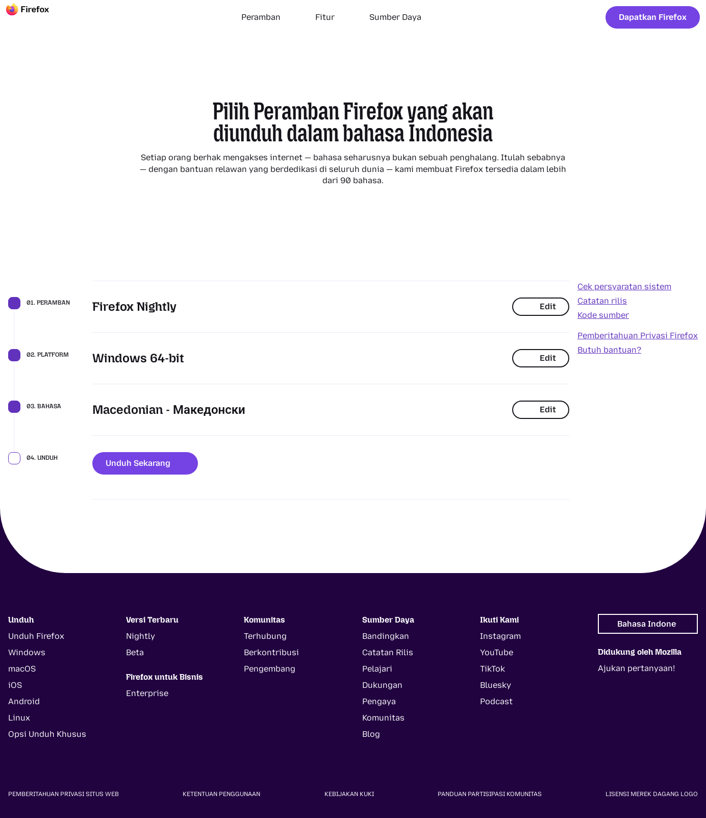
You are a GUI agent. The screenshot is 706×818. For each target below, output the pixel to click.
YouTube (496, 652)
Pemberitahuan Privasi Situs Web (63, 794)
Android (24, 701)
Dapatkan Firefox (653, 17)
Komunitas (383, 718)
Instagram (500, 636)
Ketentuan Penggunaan (221, 794)
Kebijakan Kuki (349, 794)
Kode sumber (603, 315)
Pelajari (377, 669)
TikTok (492, 669)
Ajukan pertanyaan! (636, 668)
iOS (15, 685)
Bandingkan (385, 636)
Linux (19, 718)
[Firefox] (36, 17)
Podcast (496, 701)
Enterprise (147, 693)
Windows (26, 652)
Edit (540, 306)
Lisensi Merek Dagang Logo (652, 794)
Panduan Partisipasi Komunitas (490, 794)
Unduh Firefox (36, 636)
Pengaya (379, 701)
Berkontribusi (271, 652)
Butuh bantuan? (609, 350)
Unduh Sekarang (145, 463)
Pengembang (269, 669)
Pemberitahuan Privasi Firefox (637, 335)
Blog (371, 734)
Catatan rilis (602, 301)
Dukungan (382, 685)
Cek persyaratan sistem (624, 286)
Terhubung (265, 636)
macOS (22, 669)
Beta (135, 652)
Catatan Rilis (387, 652)
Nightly (140, 636)
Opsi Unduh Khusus (47, 734)
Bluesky (495, 685)
